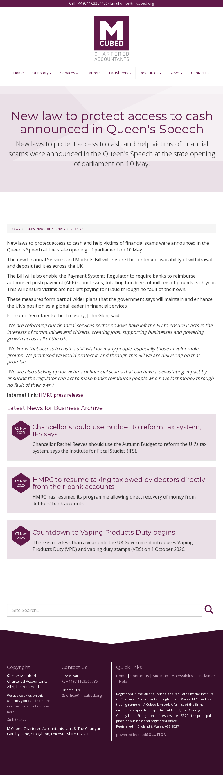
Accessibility (182, 675)
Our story (42, 72)
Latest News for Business (45, 228)
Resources (150, 72)
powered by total (141, 734)
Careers (94, 72)
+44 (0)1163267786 (80, 681)
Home (18, 72)
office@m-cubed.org (137, 3)
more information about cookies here (28, 706)
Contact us (200, 72)
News (176, 72)
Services (69, 72)
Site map (160, 675)
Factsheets (120, 72)
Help (123, 681)
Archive (77, 228)
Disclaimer (206, 675)
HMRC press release (61, 395)
